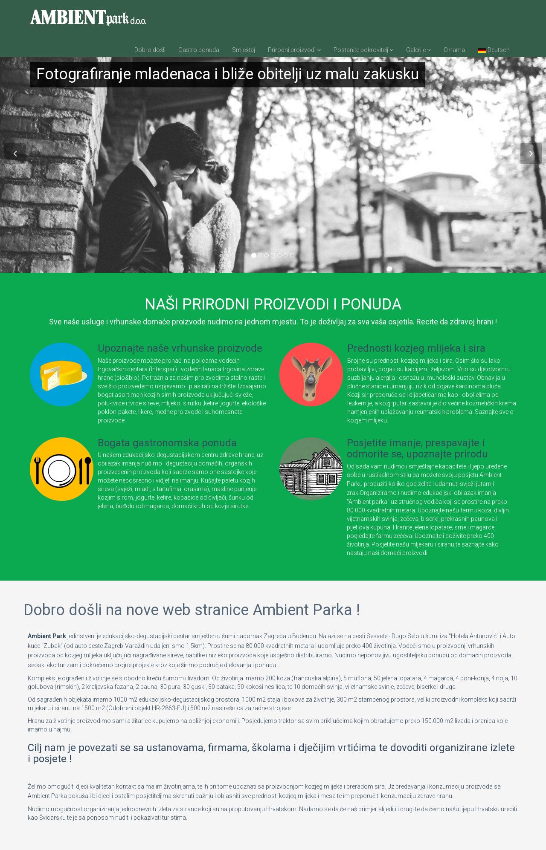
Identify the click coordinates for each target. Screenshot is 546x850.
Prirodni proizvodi (294, 49)
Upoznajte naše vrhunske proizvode (180, 348)
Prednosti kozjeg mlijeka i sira (416, 348)
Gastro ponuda (198, 49)
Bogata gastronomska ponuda (167, 443)
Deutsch (494, 49)
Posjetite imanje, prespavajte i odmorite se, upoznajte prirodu (417, 448)
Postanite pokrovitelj (363, 49)
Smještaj (243, 49)
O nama (454, 49)
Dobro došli (150, 49)
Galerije (418, 49)
